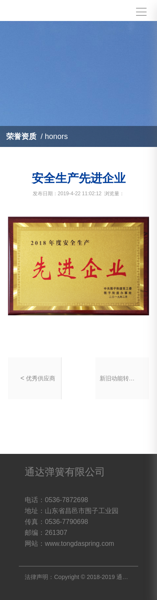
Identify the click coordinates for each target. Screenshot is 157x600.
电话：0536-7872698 (56, 499)
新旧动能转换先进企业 (118, 378)
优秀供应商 (40, 378)
